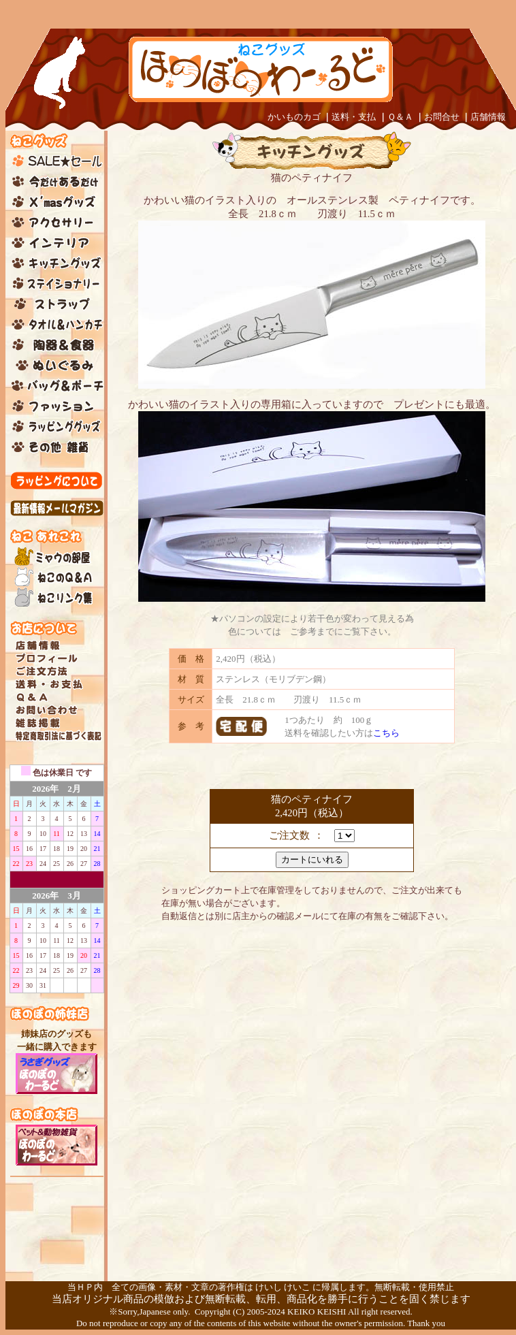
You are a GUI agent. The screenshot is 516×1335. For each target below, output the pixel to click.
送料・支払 (354, 117)
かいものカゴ (294, 117)
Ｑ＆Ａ (400, 117)
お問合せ (441, 117)
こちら (386, 733)
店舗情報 (488, 117)
